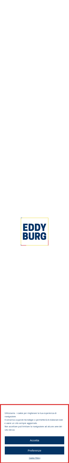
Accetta (34, 445)
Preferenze (34, 455)
